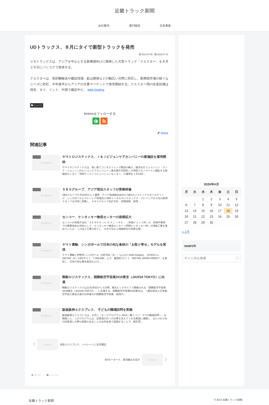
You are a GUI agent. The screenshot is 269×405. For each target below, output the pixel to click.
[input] (211, 258)
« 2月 (186, 232)
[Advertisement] (211, 74)
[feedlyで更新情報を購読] (95, 120)
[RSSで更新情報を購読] (104, 120)
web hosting (96, 89)
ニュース (36, 105)
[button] (237, 258)
